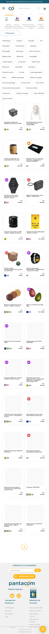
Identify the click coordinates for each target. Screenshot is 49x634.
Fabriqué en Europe (34, 620)
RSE (30, 14)
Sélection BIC (34, 625)
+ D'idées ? (31, 28)
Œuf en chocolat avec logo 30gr (34, 305)
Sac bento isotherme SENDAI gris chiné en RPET (13, 123)
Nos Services (9, 14)
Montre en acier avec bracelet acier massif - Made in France (11, 196)
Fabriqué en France (34, 615)
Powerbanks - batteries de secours (15, 28)
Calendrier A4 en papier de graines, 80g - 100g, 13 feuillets (13, 525)
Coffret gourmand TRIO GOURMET (34, 342)
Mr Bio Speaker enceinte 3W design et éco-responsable (34, 123)
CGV (22, 627)
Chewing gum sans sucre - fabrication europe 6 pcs (35, 415)
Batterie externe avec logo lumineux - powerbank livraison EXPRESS (34, 160)
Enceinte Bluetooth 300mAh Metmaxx (13, 451)
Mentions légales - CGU (34, 627)
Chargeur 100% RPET (33, 487)
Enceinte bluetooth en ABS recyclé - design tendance (13, 232)
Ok (37, 570)
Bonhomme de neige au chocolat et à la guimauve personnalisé (12, 488)
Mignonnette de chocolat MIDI (12, 342)
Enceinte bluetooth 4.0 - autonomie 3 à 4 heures (12, 159)
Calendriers (40, 28)
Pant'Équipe (9, 608)
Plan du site (12, 627)
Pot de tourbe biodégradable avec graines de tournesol (13, 269)
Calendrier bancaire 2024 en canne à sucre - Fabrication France (13, 415)
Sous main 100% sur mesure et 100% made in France (13, 378)
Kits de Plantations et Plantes (12, 26)
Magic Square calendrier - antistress (34, 524)
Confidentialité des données (25, 629)
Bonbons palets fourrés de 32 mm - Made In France (12, 305)
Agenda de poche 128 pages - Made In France (35, 232)
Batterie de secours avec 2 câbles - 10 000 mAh (34, 196)
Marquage (9, 614)
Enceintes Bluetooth (30, 26)
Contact (41, 14)
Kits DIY (16, 24)
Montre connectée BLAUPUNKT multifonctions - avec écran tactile (35, 269)
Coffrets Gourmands (28, 24)
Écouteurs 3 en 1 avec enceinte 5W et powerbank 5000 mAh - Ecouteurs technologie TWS (35, 379)
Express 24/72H (35, 611)
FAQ (21, 14)
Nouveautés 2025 (36, 608)
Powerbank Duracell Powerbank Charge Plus (34, 451)
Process (8, 611)
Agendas (8, 24)
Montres (42, 26)
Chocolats (40, 24)
